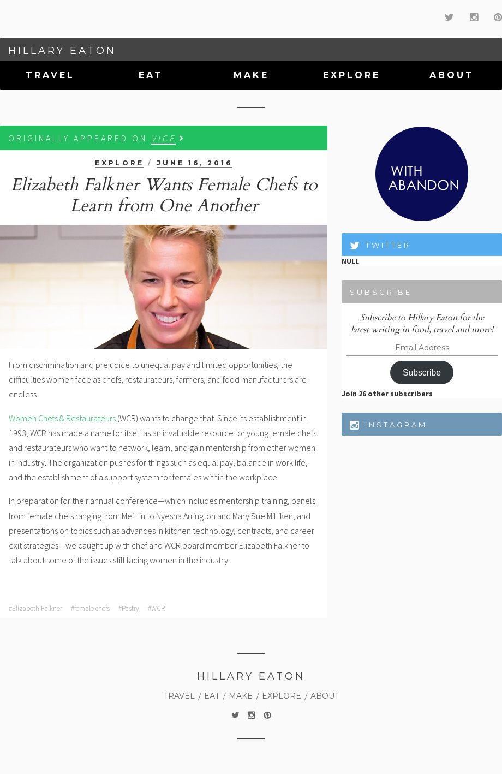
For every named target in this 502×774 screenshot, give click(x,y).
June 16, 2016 (194, 163)
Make (251, 75)
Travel (50, 75)
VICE (163, 138)
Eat (151, 75)
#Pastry (128, 608)
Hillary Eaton (62, 51)
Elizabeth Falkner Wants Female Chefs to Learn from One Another (163, 195)
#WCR (156, 608)
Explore (351, 75)
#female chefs (90, 608)
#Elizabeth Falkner (35, 608)
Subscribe (422, 372)
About (451, 75)
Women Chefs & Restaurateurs (62, 418)
